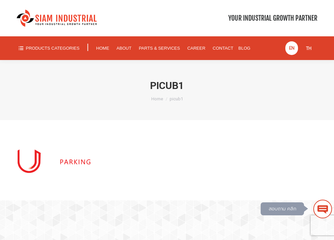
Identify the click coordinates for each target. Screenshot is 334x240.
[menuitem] (49, 48)
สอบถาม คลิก (282, 208)
